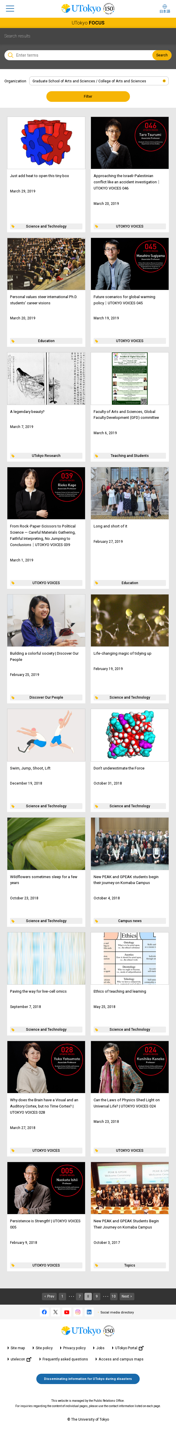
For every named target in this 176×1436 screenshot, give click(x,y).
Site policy (44, 1348)
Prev (50, 1296)
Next (125, 1296)
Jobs (100, 1348)
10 (114, 1296)
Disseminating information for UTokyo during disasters (88, 1379)
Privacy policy (74, 1348)
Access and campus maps (121, 1359)
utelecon (21, 1359)
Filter (88, 96)
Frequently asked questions (65, 1359)
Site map (18, 1348)
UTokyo (88, 23)
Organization (15, 81)
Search (162, 55)
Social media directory (117, 1312)
